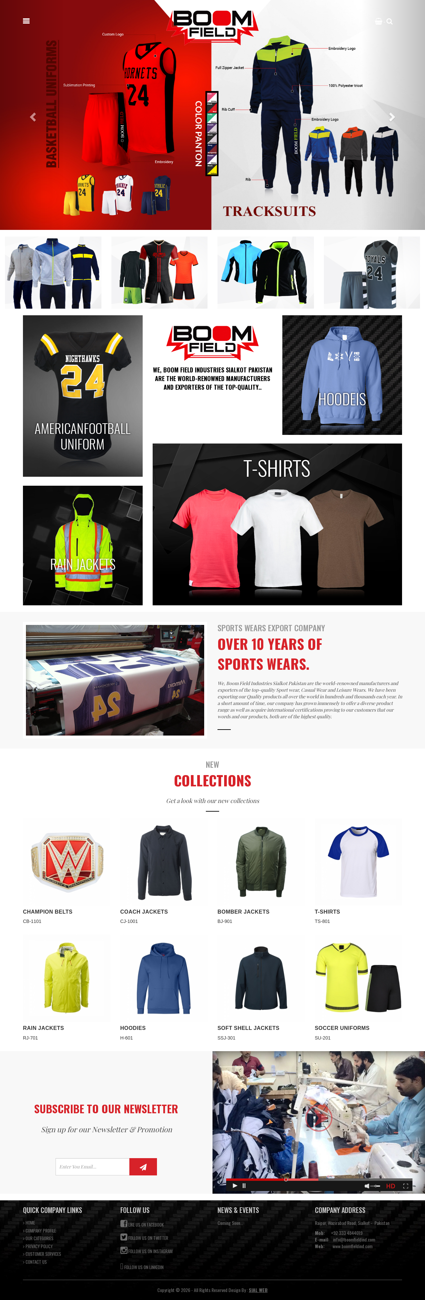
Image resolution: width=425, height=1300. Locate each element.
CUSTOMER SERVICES (42, 1254)
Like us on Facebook (142, 1224)
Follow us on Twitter (144, 1237)
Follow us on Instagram (146, 1250)
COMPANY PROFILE (39, 1231)
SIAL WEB (258, 1289)
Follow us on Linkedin (142, 1265)
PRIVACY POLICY (38, 1246)
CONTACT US (35, 1262)
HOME (29, 1223)
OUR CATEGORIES (38, 1238)
